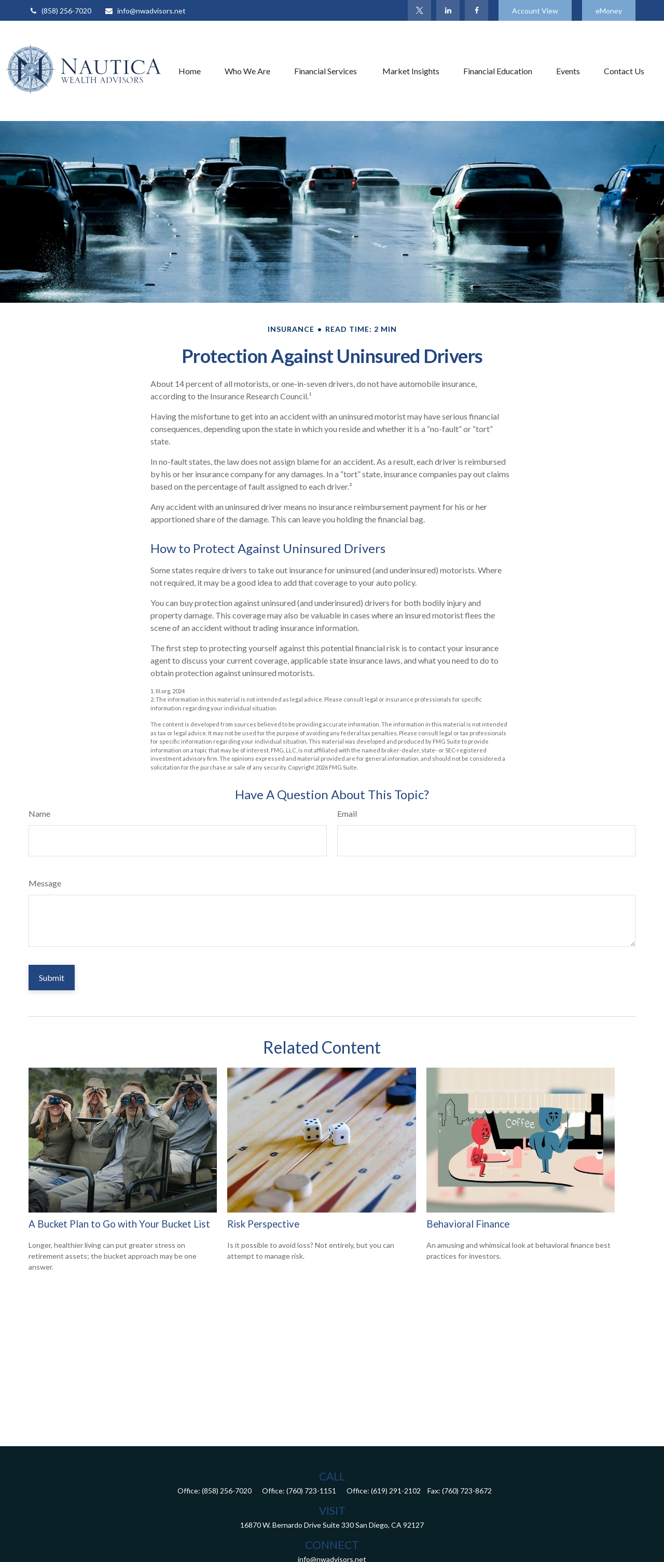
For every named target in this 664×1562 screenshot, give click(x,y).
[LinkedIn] (448, 10)
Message (45, 883)
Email (347, 813)
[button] (189, 71)
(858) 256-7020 (60, 10)
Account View (535, 10)
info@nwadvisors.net (145, 10)
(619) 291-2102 (396, 1490)
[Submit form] (52, 977)
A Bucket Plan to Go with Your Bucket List (119, 1224)
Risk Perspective (263, 1224)
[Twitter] (419, 10)
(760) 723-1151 (311, 1490)
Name (39, 813)
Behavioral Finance (467, 1224)
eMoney (609, 10)
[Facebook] (476, 10)
